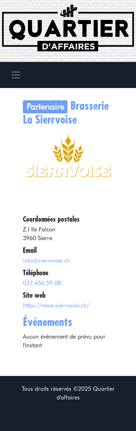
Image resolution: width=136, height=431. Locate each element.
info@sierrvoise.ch (46, 260)
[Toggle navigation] (16, 75)
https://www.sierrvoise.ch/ (56, 305)
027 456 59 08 (42, 283)
